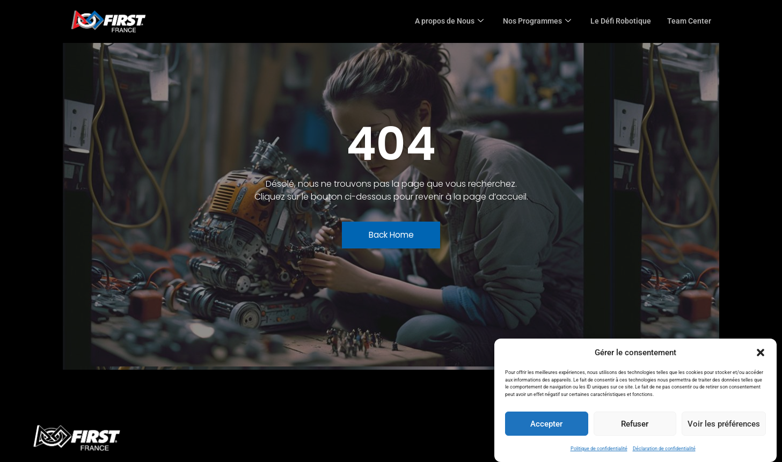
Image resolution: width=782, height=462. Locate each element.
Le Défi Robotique (617, 21)
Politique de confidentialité (599, 448)
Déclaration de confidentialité (664, 448)
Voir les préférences (724, 424)
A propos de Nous (439, 21)
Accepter (546, 424)
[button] (760, 352)
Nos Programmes (530, 21)
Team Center (688, 21)
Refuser (634, 424)
